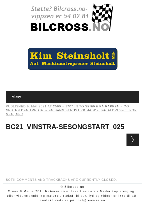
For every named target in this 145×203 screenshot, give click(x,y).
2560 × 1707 (63, 106)
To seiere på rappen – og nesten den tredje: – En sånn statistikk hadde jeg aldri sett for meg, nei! (71, 110)
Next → (132, 140)
